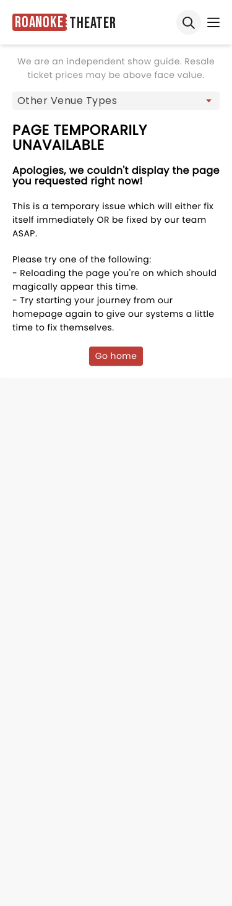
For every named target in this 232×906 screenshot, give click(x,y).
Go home (116, 356)
